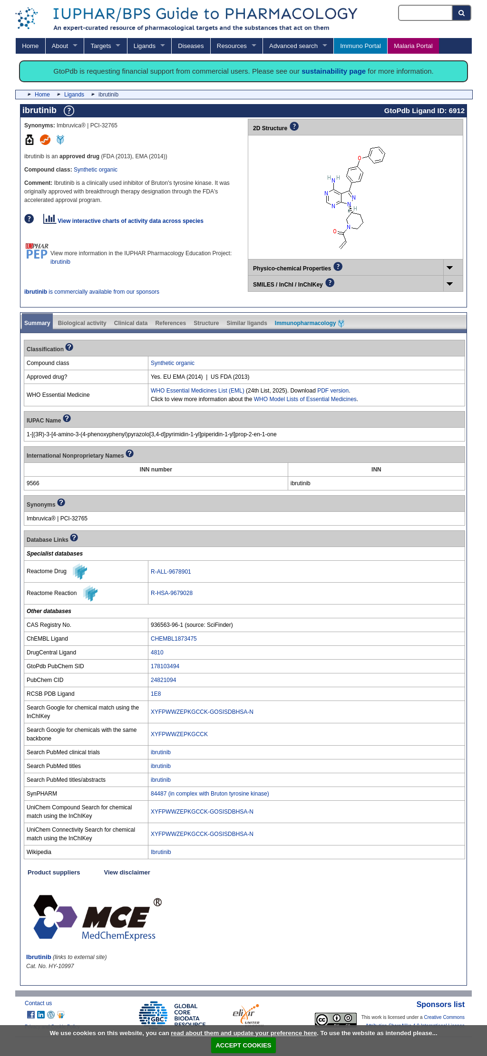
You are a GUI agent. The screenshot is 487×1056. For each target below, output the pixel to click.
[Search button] (462, 13)
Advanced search (293, 45)
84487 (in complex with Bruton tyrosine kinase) (210, 793)
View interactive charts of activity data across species (123, 221)
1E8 (156, 694)
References (170, 323)
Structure (206, 323)
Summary (37, 323)
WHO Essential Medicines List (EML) (197, 390)
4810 (157, 652)
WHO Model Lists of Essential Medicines (305, 399)
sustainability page (334, 71)
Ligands (145, 45)
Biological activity (82, 323)
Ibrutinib (161, 852)
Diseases (191, 45)
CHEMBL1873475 (174, 638)
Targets (100, 45)
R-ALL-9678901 (171, 571)
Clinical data (131, 323)
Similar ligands (246, 323)
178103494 (165, 666)
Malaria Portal (413, 45)
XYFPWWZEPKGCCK (179, 734)
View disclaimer (127, 872)
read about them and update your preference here (244, 1033)
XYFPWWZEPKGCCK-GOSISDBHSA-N (202, 712)
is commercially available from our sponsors (91, 291)
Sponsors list (441, 1004)
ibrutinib (60, 262)
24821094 (163, 680)
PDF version (333, 390)
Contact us (38, 1003)
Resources (232, 45)
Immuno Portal (360, 45)
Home (30, 45)
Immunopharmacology (309, 323)
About (60, 45)
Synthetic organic (95, 169)
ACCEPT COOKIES (243, 1045)
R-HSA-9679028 (172, 593)
